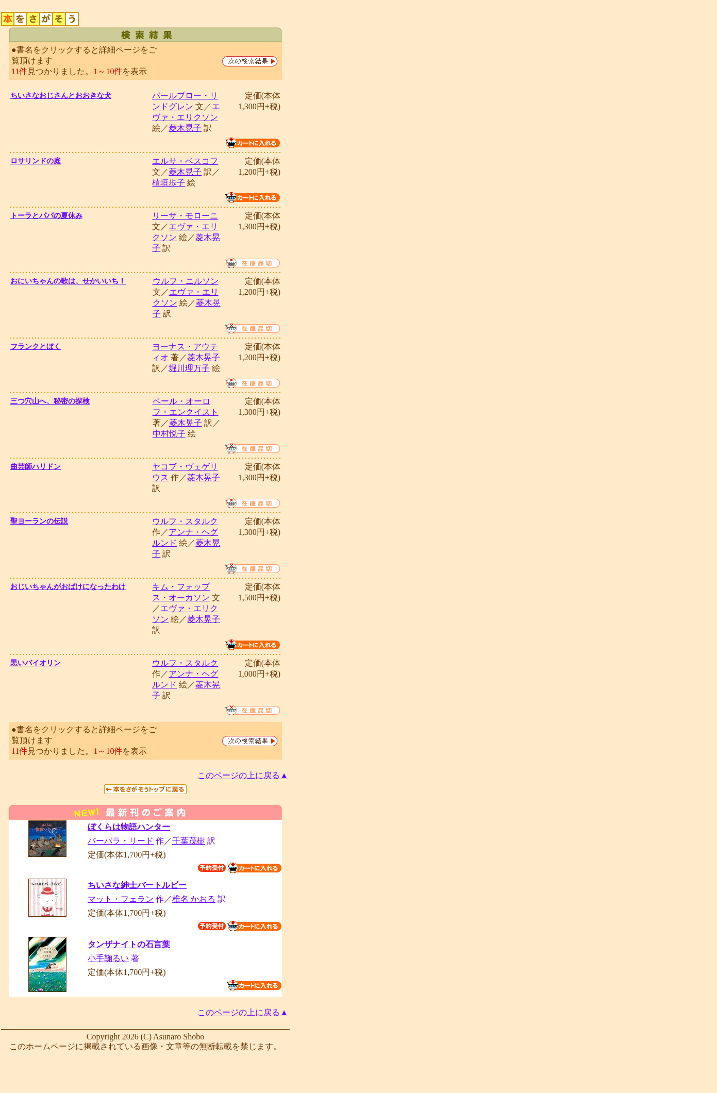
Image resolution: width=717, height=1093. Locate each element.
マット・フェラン (121, 899)
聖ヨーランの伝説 (39, 521)
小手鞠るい (108, 958)
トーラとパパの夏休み (46, 216)
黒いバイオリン (35, 663)
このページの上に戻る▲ (242, 775)
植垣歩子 (168, 182)
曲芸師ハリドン (35, 466)
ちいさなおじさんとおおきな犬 (60, 95)
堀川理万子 (189, 368)
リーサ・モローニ (185, 215)
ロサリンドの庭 (35, 161)
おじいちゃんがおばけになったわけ (68, 587)
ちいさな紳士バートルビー (137, 885)
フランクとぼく (35, 346)
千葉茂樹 (188, 840)
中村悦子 (169, 433)
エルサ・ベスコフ (185, 161)
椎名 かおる (193, 899)
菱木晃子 (185, 128)
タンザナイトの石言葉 (129, 944)
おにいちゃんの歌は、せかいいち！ (68, 281)
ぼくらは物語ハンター (129, 826)
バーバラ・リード (121, 840)
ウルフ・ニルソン (186, 281)
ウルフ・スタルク (185, 521)
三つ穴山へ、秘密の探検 (50, 401)
